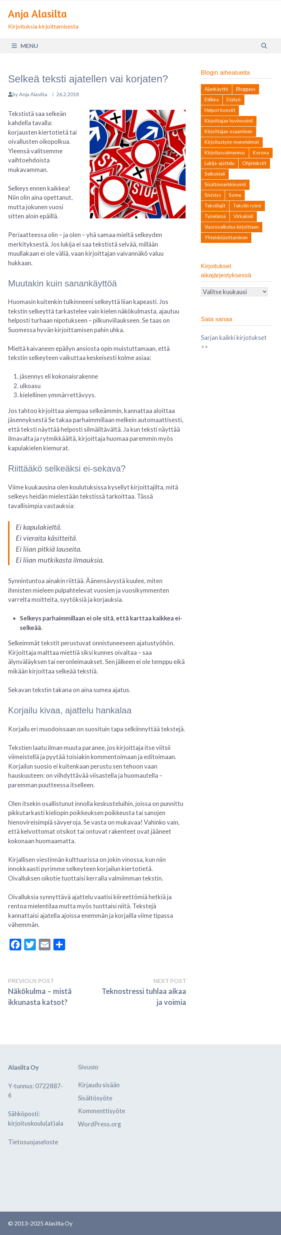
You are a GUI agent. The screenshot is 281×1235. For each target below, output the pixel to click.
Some (235, 195)
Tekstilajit (215, 206)
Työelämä (215, 216)
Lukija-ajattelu (220, 163)
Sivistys (213, 195)
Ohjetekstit (254, 163)
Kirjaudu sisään (99, 1085)
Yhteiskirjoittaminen (226, 237)
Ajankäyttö (216, 89)
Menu (25, 45)
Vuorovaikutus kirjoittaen (232, 227)
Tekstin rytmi (247, 206)
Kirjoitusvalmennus (225, 152)
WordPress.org (99, 1124)
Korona (261, 152)
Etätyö (233, 99)
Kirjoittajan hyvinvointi (229, 121)
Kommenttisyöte (101, 1111)
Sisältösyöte (95, 1098)
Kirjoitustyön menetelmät (232, 142)
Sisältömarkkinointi (225, 184)
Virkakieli (243, 216)
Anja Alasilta (37, 13)
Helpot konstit (220, 110)
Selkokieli (215, 174)
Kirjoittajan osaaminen (228, 131)
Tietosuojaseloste (33, 1142)
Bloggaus (245, 89)
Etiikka (212, 99)
